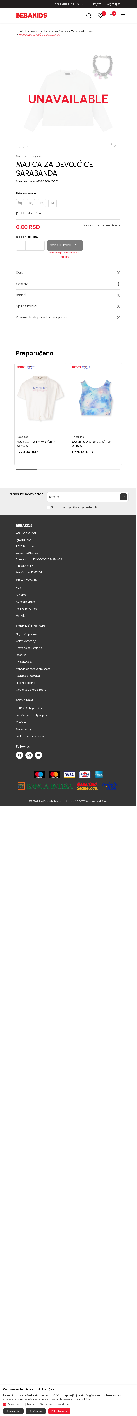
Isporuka (21, 655)
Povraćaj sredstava (28, 676)
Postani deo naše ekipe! (31, 736)
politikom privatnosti (83, 507)
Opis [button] (68, 272)
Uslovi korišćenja (26, 641)
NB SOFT (80, 801)
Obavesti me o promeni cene (101, 225)
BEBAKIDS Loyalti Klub (29, 708)
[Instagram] (29, 755)
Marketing (64, 1404)
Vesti (19, 587)
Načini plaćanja (25, 683)
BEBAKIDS (21, 31)
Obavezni (13, 1404)
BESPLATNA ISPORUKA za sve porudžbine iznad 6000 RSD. (68, 4)
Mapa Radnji (23, 729)
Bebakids (22, 437)
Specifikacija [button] (68, 306)
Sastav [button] (68, 284)
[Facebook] (19, 755)
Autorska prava (25, 601)
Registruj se (114, 4)
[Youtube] (38, 755)
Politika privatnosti (27, 608)
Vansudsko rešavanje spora (33, 669)
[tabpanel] (40, 414)
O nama (21, 594)
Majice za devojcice (82, 31)
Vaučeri (21, 722)
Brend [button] (68, 295)
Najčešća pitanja (26, 634)
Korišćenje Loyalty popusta (32, 715)
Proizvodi (35, 31)
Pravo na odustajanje (29, 648)
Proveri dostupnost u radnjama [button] (68, 317)
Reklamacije (24, 662)
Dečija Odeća (50, 31)
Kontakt (21, 615)
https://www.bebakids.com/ (52, 801)
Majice (64, 31)
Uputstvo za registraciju (31, 690)
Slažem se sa (74, 507)
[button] (112, 15)
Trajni (30, 1404)
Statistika (46, 1404)
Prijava (97, 4)
